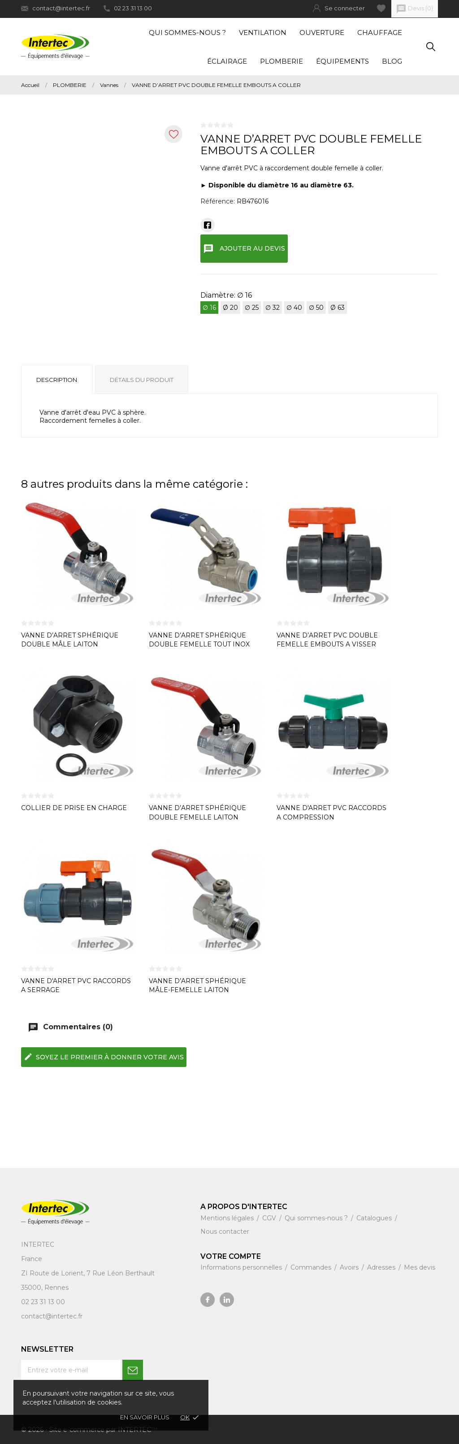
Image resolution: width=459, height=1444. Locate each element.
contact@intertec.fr (55, 8)
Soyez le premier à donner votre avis (104, 1056)
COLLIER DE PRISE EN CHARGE (74, 808)
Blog (392, 61)
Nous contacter (224, 1231)
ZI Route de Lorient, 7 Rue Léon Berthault (88, 1273)
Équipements (342, 61)
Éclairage (227, 61)
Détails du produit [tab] (141, 379)
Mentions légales (227, 1218)
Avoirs (350, 1267)
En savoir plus (144, 1417)
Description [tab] (56, 379)
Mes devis (419, 1267)
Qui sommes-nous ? (187, 32)
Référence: (217, 201)
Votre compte (230, 1256)
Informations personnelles (242, 1267)
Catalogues (375, 1218)
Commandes (311, 1267)
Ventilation (262, 32)
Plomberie (281, 61)
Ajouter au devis (244, 248)
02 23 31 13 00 (128, 8)
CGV (270, 1218)
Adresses (382, 1267)
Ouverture (321, 32)
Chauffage (379, 32)
